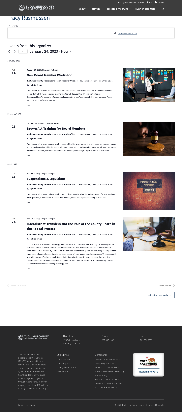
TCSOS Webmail (63, 359)
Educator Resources (145, 9)
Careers (141, 3)
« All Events (12, 25)
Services (96, 9)
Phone (105, 335)
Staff (150, 2)
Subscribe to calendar (158, 295)
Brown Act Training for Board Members (56, 128)
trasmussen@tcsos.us (127, 33)
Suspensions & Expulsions (46, 178)
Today (23, 51)
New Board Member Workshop (50, 75)
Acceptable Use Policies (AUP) (107, 359)
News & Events (63, 371)
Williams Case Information (106, 387)
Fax (141, 335)
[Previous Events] (9, 51)
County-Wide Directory (127, 3)
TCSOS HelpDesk (64, 363)
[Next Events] (14, 51)
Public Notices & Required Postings (110, 371)
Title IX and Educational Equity (108, 379)
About (82, 9)
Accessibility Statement (104, 363)
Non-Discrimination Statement (108, 367)
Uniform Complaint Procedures (108, 383)
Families (161, 2)
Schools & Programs (117, 9)
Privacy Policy (101, 375)
